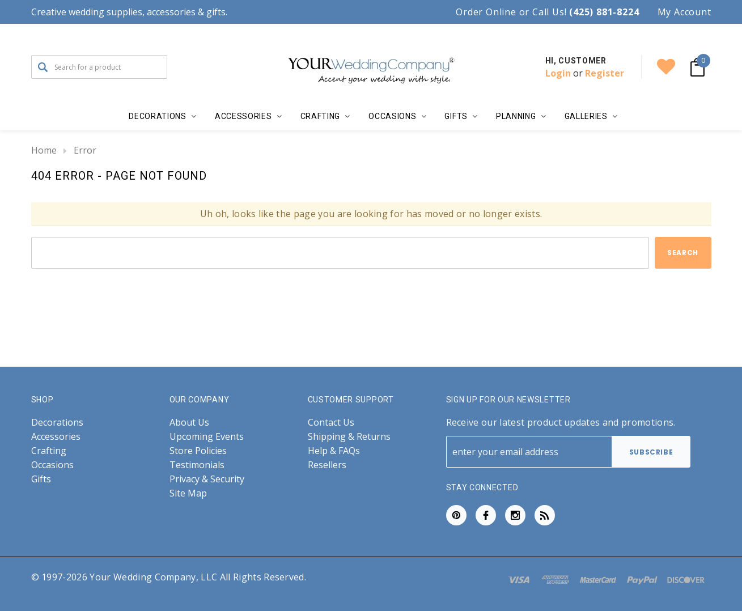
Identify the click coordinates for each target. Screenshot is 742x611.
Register (604, 73)
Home (44, 150)
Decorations (57, 422)
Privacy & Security (206, 479)
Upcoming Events (206, 436)
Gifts (41, 479)
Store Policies (198, 450)
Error (85, 150)
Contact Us (331, 422)
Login (558, 73)
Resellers (327, 465)
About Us (189, 422)
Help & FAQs (334, 450)
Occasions (52, 465)
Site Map (188, 493)
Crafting (48, 450)
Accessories (55, 436)
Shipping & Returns (349, 436)
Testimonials (196, 465)
